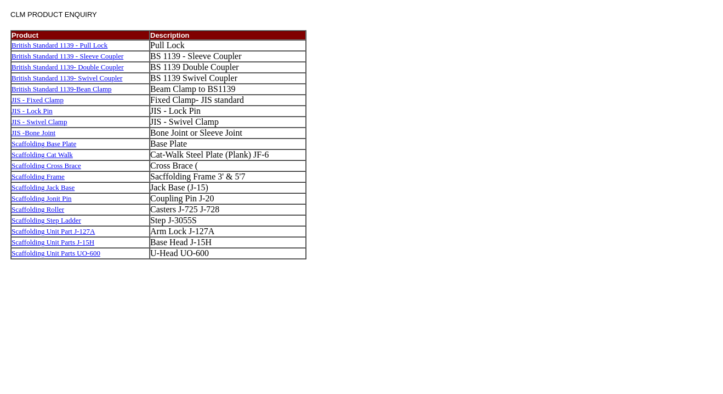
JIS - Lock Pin (32, 111)
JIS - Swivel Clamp (39, 122)
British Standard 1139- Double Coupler (68, 67)
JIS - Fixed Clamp (38, 100)
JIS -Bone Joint (33, 133)
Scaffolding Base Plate (44, 144)
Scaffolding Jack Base (43, 187)
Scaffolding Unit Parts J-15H (53, 242)
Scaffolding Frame (38, 176)
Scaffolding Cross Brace (46, 165)
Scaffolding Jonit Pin (42, 198)
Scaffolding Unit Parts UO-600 (56, 253)
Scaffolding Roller (38, 209)
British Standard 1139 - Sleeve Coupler (67, 56)
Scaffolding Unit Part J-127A (53, 231)
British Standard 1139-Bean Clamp (62, 89)
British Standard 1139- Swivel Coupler (67, 78)
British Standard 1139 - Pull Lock (59, 45)
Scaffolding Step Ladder (46, 220)
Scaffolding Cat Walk (42, 154)
